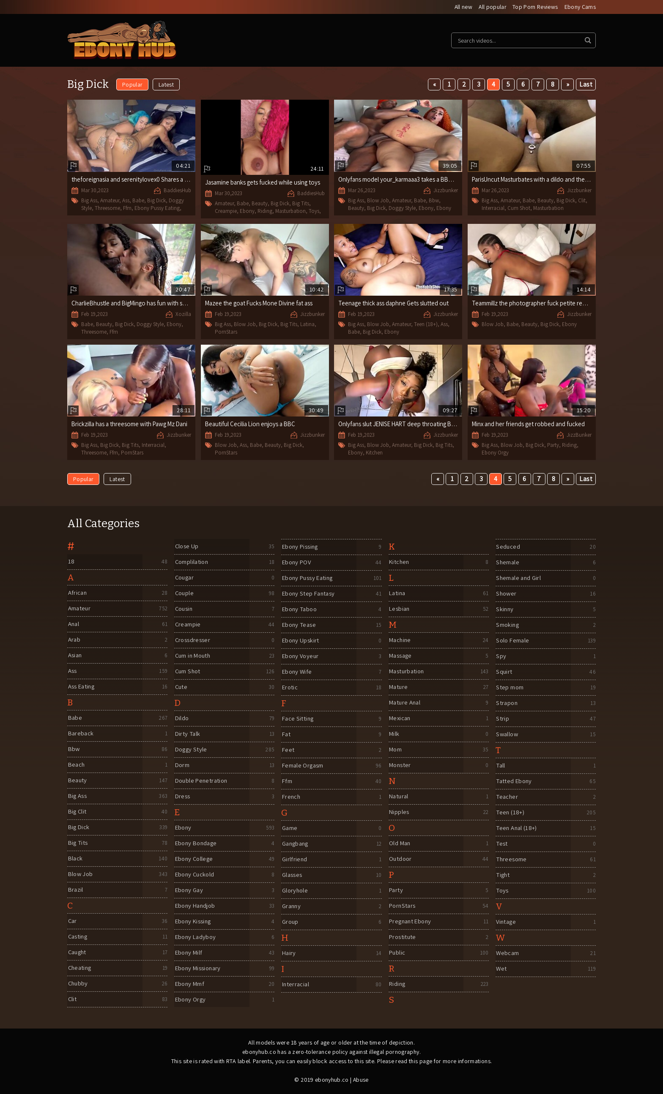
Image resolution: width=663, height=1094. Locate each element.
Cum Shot (518, 208)
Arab (73, 640)
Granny (291, 907)
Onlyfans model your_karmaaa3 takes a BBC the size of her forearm (428, 180)
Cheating (80, 968)
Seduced (508, 547)
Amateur (109, 200)
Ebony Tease (299, 625)
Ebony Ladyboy (196, 937)
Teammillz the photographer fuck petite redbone (536, 303)
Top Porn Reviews (535, 7)
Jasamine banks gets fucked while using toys (263, 183)
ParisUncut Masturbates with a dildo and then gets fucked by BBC (558, 180)
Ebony (247, 211)
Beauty (260, 203)
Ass (125, 200)
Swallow (507, 735)
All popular (491, 7)
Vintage (506, 922)
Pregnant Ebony (411, 922)
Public (397, 953)
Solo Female (513, 641)
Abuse (361, 1080)
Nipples (399, 812)
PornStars (226, 331)
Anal (73, 624)
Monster (400, 766)
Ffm (127, 208)
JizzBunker (579, 435)
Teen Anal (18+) (517, 829)
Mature (398, 687)
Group (290, 922)
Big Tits (300, 203)
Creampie (226, 211)
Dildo (181, 719)
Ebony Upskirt (300, 641)
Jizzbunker (445, 190)
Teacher (507, 797)
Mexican (400, 719)
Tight (503, 875)
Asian (74, 656)
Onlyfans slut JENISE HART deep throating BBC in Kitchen (414, 424)
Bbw (434, 200)
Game (289, 829)
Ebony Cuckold (195, 875)
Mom (395, 750)
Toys (314, 211)
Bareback (80, 734)
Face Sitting (298, 719)
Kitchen (374, 452)
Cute (181, 687)
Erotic (289, 688)
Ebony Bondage (196, 844)
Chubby (77, 984)
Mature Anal (405, 703)
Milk (394, 734)
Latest (166, 85)
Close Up (186, 547)
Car (72, 921)
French (291, 797)
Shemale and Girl (519, 578)
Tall (501, 766)
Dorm (182, 766)
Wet (501, 969)
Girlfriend (294, 860)
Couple (184, 594)
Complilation (192, 562)
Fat (285, 735)
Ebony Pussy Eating (157, 208)
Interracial (493, 208)
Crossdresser (192, 641)
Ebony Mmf (189, 984)
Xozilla (183, 314)
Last (585, 84)
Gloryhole (294, 891)
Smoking (508, 625)
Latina (307, 324)
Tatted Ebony (515, 782)
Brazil (75, 890)
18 (70, 562)
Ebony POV (296, 563)
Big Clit (77, 812)
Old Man (400, 844)
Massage (401, 656)
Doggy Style (402, 208)
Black (75, 859)
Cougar (184, 578)
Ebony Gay (189, 891)
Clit (582, 200)
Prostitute (403, 937)
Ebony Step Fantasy (309, 594)
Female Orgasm (302, 766)
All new (462, 7)
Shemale (508, 563)
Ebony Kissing (193, 922)
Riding (265, 211)
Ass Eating (81, 687)
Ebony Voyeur (301, 657)
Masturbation (290, 211)
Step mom (509, 688)
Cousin (183, 609)
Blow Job (378, 200)
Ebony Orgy (495, 452)
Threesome (107, 208)
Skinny (505, 610)
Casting (77, 937)
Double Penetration (202, 781)
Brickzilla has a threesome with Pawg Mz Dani (131, 424)
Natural (399, 797)
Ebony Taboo (300, 610)
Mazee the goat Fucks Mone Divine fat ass (260, 303)
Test (502, 844)
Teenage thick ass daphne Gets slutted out (394, 303)
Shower (506, 594)
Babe (138, 200)
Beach (76, 765)
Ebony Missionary (198, 969)
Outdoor (401, 859)
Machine (400, 641)
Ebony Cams (580, 7)
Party (553, 445)
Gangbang (295, 844)
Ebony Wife (297, 672)
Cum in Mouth (193, 656)
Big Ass (89, 200)
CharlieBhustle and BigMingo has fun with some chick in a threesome (162, 303)
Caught (77, 953)
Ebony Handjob (195, 906)
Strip (502, 719)
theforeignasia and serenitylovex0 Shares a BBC (135, 180)
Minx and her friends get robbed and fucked (529, 424)
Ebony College (194, 859)
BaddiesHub (177, 190)
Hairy (288, 954)
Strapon (507, 703)
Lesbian (400, 609)
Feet (287, 750)
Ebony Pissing (300, 547)
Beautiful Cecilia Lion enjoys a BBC (251, 424)
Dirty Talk (187, 734)
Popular (132, 85)
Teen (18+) (426, 324)
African (77, 593)
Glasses (291, 875)
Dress (182, 797)
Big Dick (156, 200)
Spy (501, 657)
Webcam (507, 954)
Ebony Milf (188, 953)
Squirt (504, 672)
